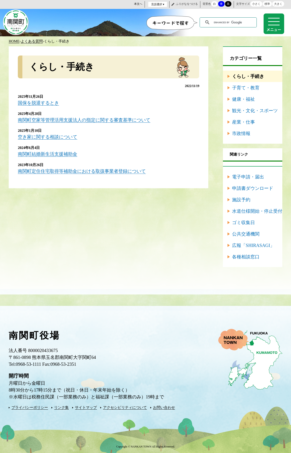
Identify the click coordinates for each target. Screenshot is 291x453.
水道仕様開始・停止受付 (257, 210)
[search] (229, 22)
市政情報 (241, 133)
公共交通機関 (245, 233)
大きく (278, 3)
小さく (256, 3)
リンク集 (61, 407)
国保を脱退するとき (38, 102)
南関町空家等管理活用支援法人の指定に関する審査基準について (84, 119)
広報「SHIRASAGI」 (253, 245)
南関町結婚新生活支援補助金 (47, 153)
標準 (267, 3)
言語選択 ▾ (157, 4)
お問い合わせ (164, 407)
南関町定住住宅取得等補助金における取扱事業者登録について (82, 170)
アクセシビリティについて (125, 407)
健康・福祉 (243, 98)
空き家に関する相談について (47, 136)
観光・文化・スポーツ (255, 110)
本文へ (138, 3)
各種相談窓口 (245, 256)
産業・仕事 (243, 121)
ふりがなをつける (187, 3)
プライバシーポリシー (29, 407)
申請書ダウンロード (252, 188)
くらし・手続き (248, 76)
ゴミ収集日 (243, 222)
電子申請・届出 (248, 176)
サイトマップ (86, 407)
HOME (14, 41)
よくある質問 (32, 41)
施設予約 (241, 199)
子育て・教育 (245, 87)
